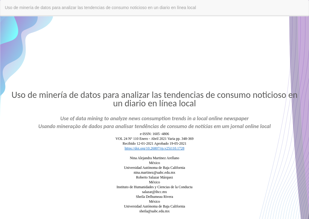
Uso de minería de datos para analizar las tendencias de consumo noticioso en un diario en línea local (100, 7)
